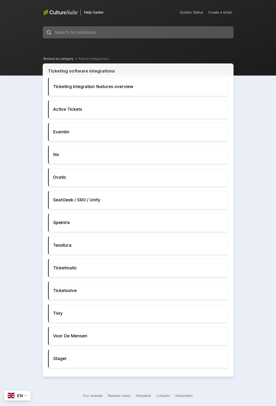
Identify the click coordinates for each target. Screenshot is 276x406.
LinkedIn (163, 395)
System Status (191, 12)
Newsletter (184, 395)
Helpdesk (143, 395)
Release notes (119, 395)
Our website (93, 395)
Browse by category (59, 58)
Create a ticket (220, 12)
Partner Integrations (94, 58)
